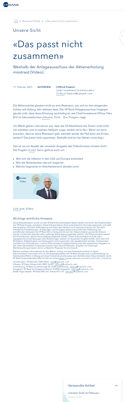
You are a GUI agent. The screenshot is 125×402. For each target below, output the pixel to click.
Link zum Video (23, 208)
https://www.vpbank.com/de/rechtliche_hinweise (84, 258)
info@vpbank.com (59, 262)
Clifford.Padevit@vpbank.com (74, 93)
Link (32, 150)
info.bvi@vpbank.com (76, 271)
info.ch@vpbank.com (66, 264)
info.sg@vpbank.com (82, 269)
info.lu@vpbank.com (81, 267)
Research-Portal (31, 21)
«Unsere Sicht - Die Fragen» (61, 117)
